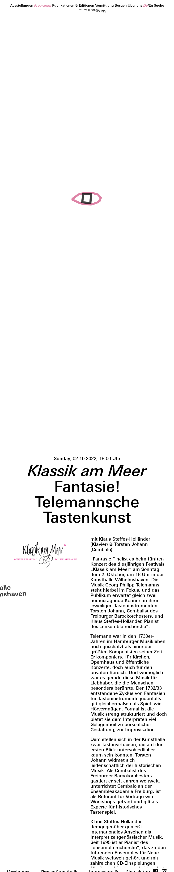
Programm (43, 6)
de (145, 6)
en (151, 5)
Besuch (121, 5)
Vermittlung (105, 5)
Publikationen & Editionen (73, 5)
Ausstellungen (22, 5)
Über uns (135, 5)
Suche (159, 5)
